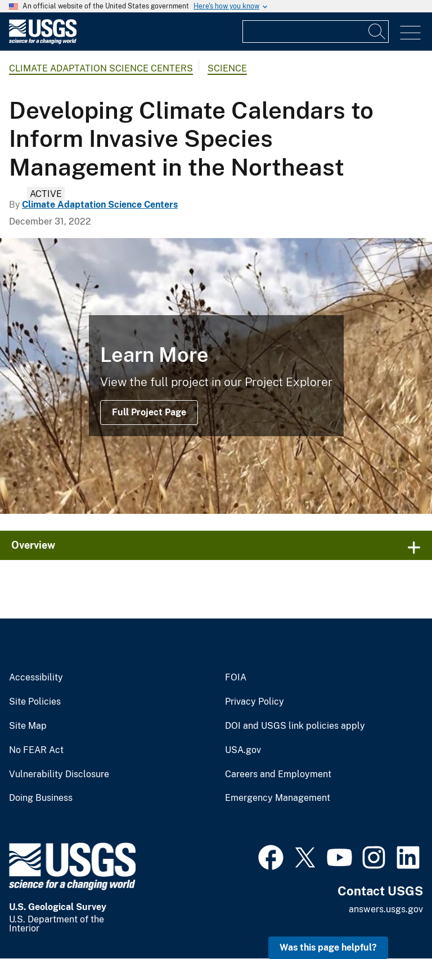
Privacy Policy (254, 702)
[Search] (377, 31)
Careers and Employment (278, 774)
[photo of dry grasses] (216, 376)
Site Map (28, 726)
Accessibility (36, 678)
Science (227, 68)
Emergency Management (277, 798)
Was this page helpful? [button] (328, 947)
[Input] (315, 31)
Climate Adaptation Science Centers (101, 68)
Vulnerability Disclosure (59, 774)
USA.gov (243, 750)
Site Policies (35, 702)
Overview (33, 545)
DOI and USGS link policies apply (295, 726)
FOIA (235, 678)
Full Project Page (149, 412)
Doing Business (41, 798)
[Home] (42, 41)
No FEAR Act (36, 750)
